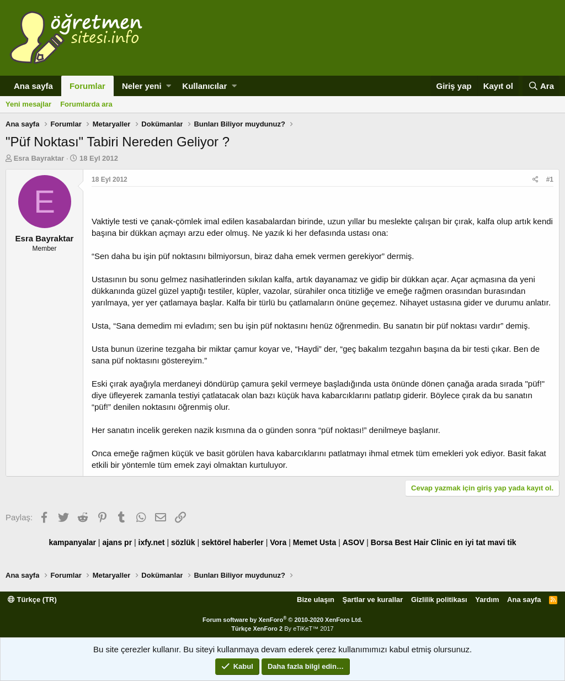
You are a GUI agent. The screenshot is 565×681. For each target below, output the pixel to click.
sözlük (183, 542)
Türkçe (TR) (32, 599)
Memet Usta (315, 542)
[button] (168, 86)
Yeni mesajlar (28, 104)
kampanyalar (72, 542)
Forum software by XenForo (282, 619)
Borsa (382, 542)
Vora (278, 542)
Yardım (487, 599)
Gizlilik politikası (439, 599)
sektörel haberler (232, 542)
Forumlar (87, 86)
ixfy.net (151, 542)
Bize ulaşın (315, 599)
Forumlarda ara (86, 104)
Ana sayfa (33, 86)
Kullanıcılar (204, 86)
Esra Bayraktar (39, 158)
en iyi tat (470, 542)
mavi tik (501, 542)
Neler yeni (142, 86)
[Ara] (541, 86)
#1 (549, 179)
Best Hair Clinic (423, 542)
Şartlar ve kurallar (373, 599)
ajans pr (117, 542)
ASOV (354, 542)
